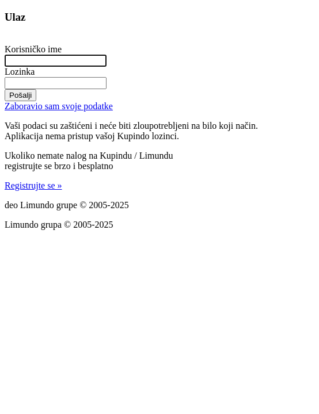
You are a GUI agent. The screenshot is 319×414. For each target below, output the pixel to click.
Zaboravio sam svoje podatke (59, 106)
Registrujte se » (33, 185)
